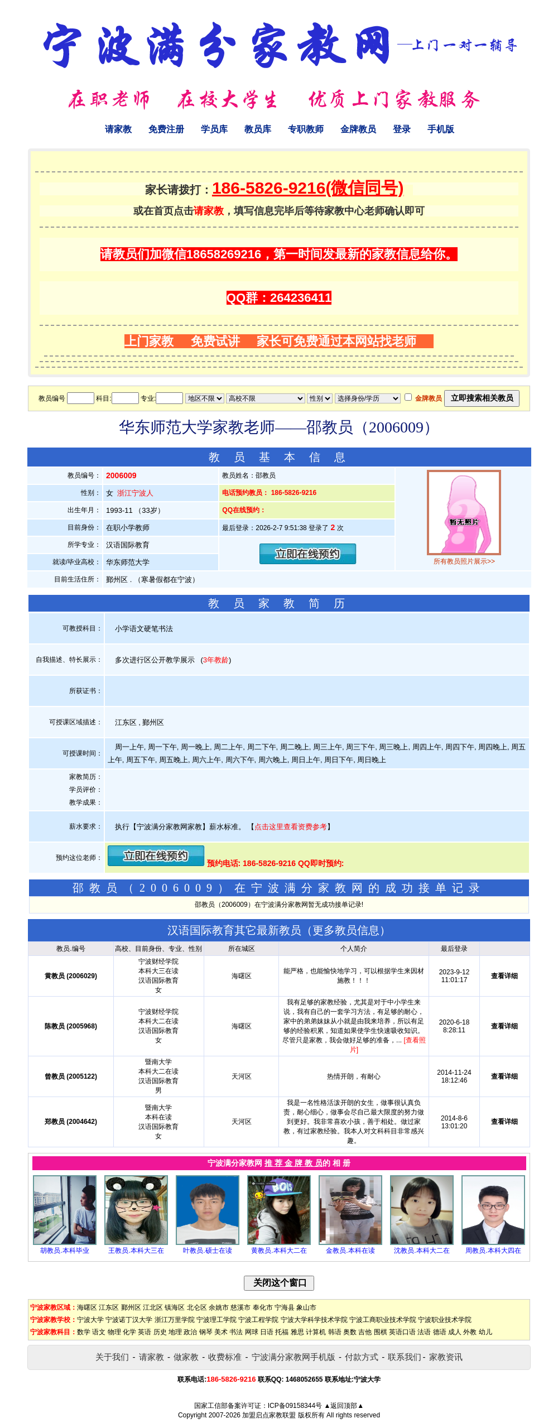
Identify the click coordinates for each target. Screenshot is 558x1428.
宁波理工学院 (216, 1320)
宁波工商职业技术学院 (382, 1320)
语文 (98, 1332)
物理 (114, 1332)
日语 (266, 1332)
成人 (454, 1332)
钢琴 (206, 1332)
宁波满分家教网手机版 (293, 1357)
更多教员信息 (345, 930)
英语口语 (402, 1332)
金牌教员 (358, 129)
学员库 (214, 129)
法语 (424, 1332)
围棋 (380, 1332)
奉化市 (263, 1307)
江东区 (109, 1307)
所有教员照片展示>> (464, 561)
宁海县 (285, 1307)
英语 (144, 1332)
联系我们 (404, 1357)
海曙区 (87, 1307)
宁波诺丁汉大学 (128, 1320)
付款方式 (361, 1357)
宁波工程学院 (258, 1320)
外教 (470, 1332)
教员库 (257, 129)
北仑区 (197, 1307)
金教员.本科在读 (350, 1250)
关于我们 (112, 1357)
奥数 (350, 1332)
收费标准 (225, 1357)
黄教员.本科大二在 (278, 1250)
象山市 (306, 1307)
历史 (160, 1332)
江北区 (153, 1307)
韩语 (334, 1332)
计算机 (316, 1332)
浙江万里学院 (175, 1320)
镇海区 (175, 1307)
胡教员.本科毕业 (64, 1250)
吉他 (365, 1332)
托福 (281, 1332)
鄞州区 (131, 1307)
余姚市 (219, 1307)
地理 (175, 1332)
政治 (190, 1332)
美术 (221, 1332)
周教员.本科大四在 (493, 1250)
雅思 (297, 1332)
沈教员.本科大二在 (421, 1250)
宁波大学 (90, 1320)
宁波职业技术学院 (445, 1320)
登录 (402, 129)
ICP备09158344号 (295, 1406)
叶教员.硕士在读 (207, 1250)
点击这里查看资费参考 (290, 827)
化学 (129, 1332)
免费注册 (166, 129)
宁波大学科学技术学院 (314, 1320)
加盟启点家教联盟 (269, 1415)
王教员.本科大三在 (135, 1250)
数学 (83, 1332)
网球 (251, 1332)
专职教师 (306, 129)
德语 (439, 1332)
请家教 (118, 129)
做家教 (186, 1357)
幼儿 (485, 1332)
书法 (236, 1332)
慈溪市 (240, 1307)
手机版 (440, 129)
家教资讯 (446, 1357)
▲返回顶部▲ (344, 1406)
